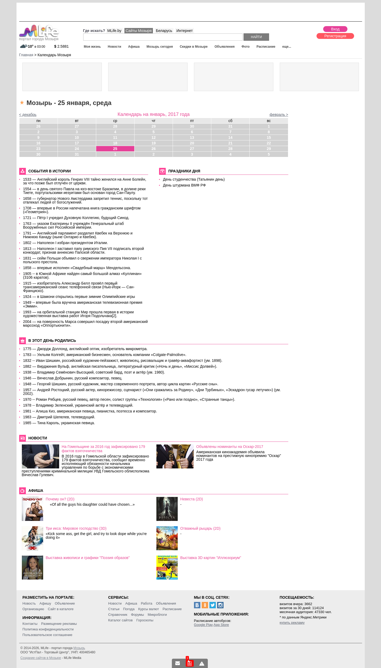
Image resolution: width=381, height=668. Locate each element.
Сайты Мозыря (139, 31)
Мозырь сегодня (160, 46)
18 (115, 143)
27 (77, 126)
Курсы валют (148, 609)
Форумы (137, 615)
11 (115, 137)
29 (154, 126)
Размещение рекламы (59, 624)
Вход (335, 29)
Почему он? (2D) (60, 499)
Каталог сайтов (120, 620)
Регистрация (335, 36)
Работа (146, 603)
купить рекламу (292, 623)
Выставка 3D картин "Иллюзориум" (210, 558)
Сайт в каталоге (61, 609)
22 (269, 143)
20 (192, 143)
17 (77, 143)
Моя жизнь (92, 46)
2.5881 (61, 46)
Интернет (184, 31)
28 (115, 126)
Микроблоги (157, 615)
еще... (286, 46)
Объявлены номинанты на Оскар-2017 (229, 446)
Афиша (134, 46)
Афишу (45, 603)
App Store (221, 625)
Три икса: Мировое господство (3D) (76, 528)
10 (77, 137)
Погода (129, 609)
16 (38, 143)
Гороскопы (144, 620)
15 (269, 137)
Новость (29, 603)
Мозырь (79, 648)
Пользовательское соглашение (47, 635)
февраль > (279, 114)
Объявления (224, 46)
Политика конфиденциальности (48, 629)
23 (38, 149)
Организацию (33, 609)
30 (192, 126)
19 (154, 143)
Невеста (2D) (191, 499)
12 (154, 137)
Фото (246, 46)
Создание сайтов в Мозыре (41, 658)
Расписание (266, 46)
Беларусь (164, 31)
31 (230, 126)
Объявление (65, 603)
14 (230, 137)
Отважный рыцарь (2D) (200, 528)
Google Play (203, 625)
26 (38, 126)
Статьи (113, 609)
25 (115, 149)
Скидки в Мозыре (194, 46)
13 (192, 137)
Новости (114, 46)
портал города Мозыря (39, 37)
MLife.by (114, 31)
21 (230, 143)
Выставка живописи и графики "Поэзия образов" (88, 558)
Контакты (29, 624)
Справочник (117, 615)
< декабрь (28, 114)
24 (77, 149)
